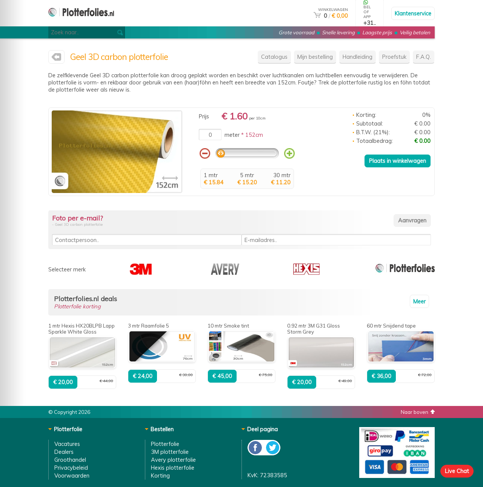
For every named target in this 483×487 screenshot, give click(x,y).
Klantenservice (413, 13)
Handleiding (357, 56)
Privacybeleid (71, 467)
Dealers (64, 451)
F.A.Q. (423, 56)
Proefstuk (394, 56)
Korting (160, 475)
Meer (419, 301)
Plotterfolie (165, 443)
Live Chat (457, 471)
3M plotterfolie (170, 451)
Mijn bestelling (315, 56)
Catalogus (274, 56)
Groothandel (70, 459)
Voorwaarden (71, 475)
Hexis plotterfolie (172, 467)
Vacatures (67, 443)
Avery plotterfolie (173, 459)
